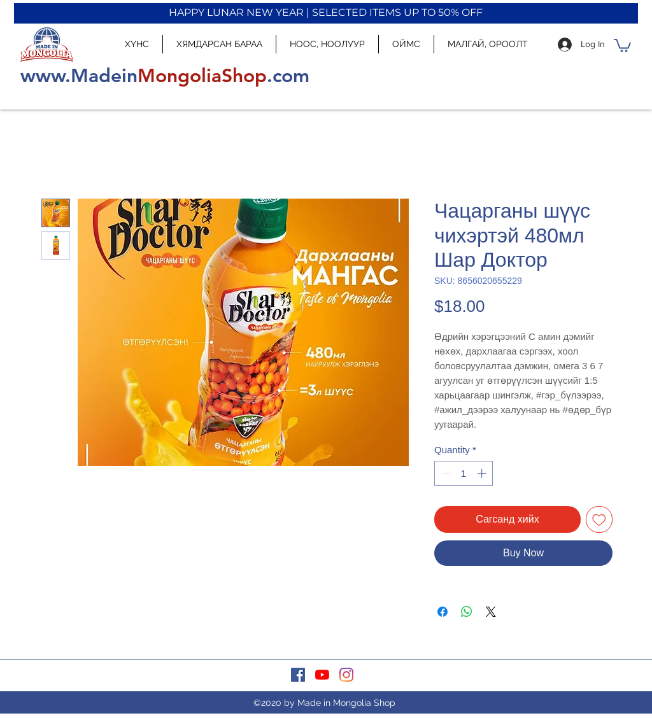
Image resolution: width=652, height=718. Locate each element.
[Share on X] (491, 611)
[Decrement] (444, 473)
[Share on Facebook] (442, 611)
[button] (622, 45)
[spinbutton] (463, 473)
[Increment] (483, 473)
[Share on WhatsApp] (466, 611)
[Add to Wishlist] (599, 519)
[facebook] (298, 675)
